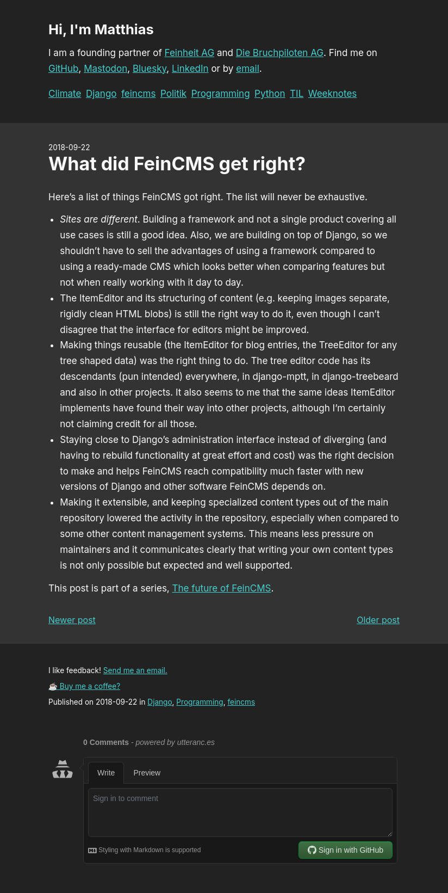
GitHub (63, 68)
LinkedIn (190, 68)
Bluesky (149, 68)
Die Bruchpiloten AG (279, 52)
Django (101, 93)
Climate (64, 93)
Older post (378, 619)
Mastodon (105, 68)
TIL (296, 93)
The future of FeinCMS (221, 588)
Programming (220, 93)
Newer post (72, 619)
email (247, 68)
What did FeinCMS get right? (177, 163)
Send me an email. (135, 670)
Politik (173, 93)
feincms (138, 93)
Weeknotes (332, 93)
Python (269, 93)
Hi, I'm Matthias (101, 29)
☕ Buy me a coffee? (84, 686)
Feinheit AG (190, 52)
